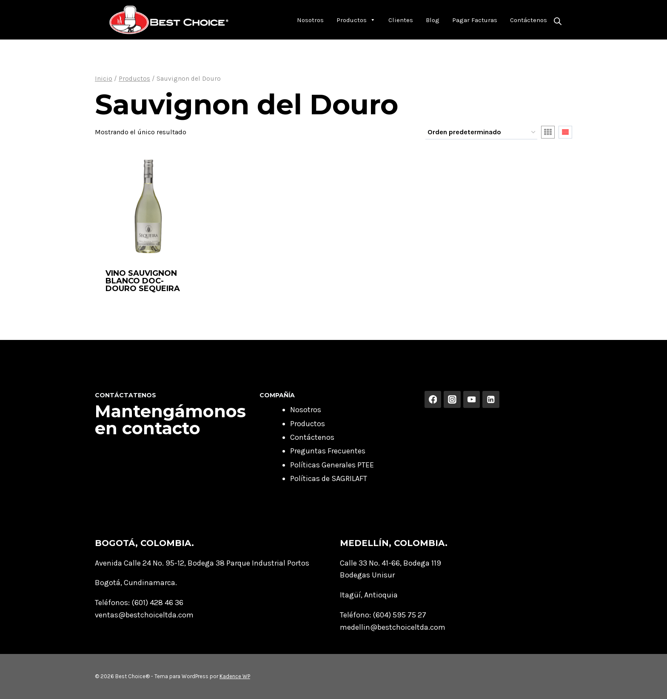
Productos (356, 20)
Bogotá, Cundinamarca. (136, 582)
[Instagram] (452, 399)
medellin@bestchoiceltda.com (392, 627)
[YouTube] (471, 399)
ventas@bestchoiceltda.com (144, 615)
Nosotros (310, 20)
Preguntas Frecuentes (327, 451)
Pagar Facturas (474, 20)
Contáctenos (528, 20)
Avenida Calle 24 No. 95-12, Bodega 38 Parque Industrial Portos (202, 563)
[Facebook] (433, 399)
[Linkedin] (490, 399)
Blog (432, 20)
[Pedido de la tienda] (481, 132)
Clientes (400, 20)
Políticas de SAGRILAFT (328, 478)
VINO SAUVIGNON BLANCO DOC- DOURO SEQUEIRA (142, 281)
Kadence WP (234, 676)
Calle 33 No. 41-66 (370, 563)
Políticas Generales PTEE (332, 465)
